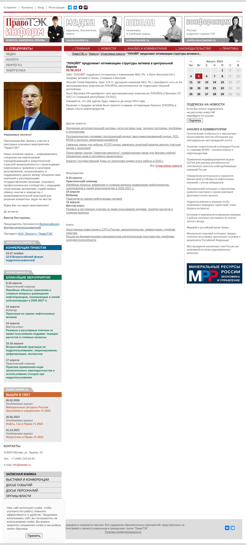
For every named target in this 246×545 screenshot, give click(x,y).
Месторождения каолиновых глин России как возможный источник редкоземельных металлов (213, 249)
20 (206, 88)
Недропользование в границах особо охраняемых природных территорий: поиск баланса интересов (211, 205)
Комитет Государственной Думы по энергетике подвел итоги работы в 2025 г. (115, 160)
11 (191, 82)
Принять (33, 536)
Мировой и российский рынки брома (207, 227)
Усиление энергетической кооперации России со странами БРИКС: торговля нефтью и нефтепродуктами (213, 150)
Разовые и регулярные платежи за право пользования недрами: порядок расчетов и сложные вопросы (32, 334)
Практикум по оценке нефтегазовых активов (94, 198)
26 (198, 94)
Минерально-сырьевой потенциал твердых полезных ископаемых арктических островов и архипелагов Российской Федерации (213, 237)
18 (191, 88)
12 (198, 82)
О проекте (10, 7)
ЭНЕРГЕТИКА (16, 70)
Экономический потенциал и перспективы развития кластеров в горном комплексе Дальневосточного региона (211, 192)
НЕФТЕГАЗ (14, 65)
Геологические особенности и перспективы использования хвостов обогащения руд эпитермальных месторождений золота (211, 137)
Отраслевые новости (168, 165)
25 (191, 94)
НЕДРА (11, 54)
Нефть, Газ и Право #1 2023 (24, 423)
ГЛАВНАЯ (82, 48)
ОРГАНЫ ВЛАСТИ (18, 496)
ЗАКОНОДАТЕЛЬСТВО (194, 48)
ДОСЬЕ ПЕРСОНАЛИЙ (22, 490)
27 (206, 94)
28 (214, 94)
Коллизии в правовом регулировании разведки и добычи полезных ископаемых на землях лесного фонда (214, 218)
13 (206, 82)
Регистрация (56, 7)
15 (222, 82)
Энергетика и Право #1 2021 (24, 437)
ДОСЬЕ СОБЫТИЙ (19, 485)
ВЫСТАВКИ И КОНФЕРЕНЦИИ (27, 479)
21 (214, 88)
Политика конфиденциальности (123, 532)
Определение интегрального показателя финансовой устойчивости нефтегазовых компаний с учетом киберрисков (210, 179)
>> (238, 61)
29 (222, 94)
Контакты (27, 7)
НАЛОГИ (12, 59)
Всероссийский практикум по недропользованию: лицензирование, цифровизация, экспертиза (31, 350)
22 (222, 88)
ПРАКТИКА (230, 48)
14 (214, 82)
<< (190, 61)
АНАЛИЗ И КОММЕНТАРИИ (147, 48)
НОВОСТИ (108, 48)
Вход (41, 7)
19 (198, 88)
